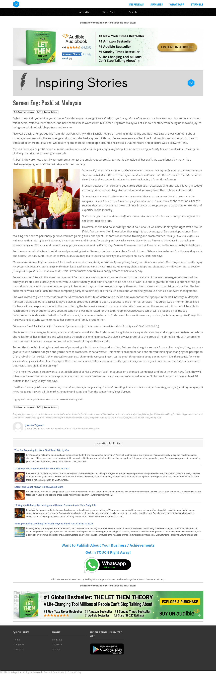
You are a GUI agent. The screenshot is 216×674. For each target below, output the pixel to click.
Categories (19, 644)
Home (17, 639)
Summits (156, 4)
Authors (56, 649)
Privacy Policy (74, 672)
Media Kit (57, 639)
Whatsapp (177, 4)
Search (133, 12)
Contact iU (19, 649)
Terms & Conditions (54, 672)
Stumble (197, 4)
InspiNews (136, 4)
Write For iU (109, 12)
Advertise (84, 12)
